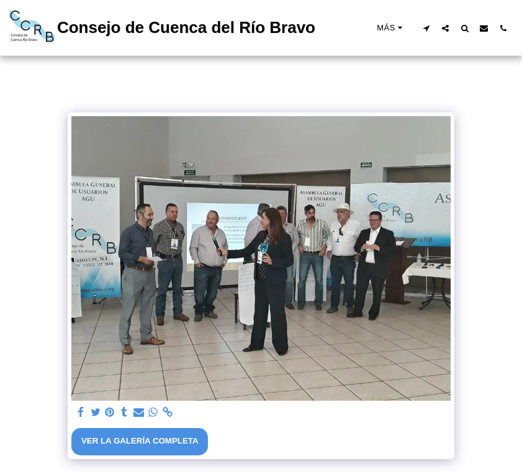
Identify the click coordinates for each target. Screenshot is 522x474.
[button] (426, 28)
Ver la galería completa (140, 440)
